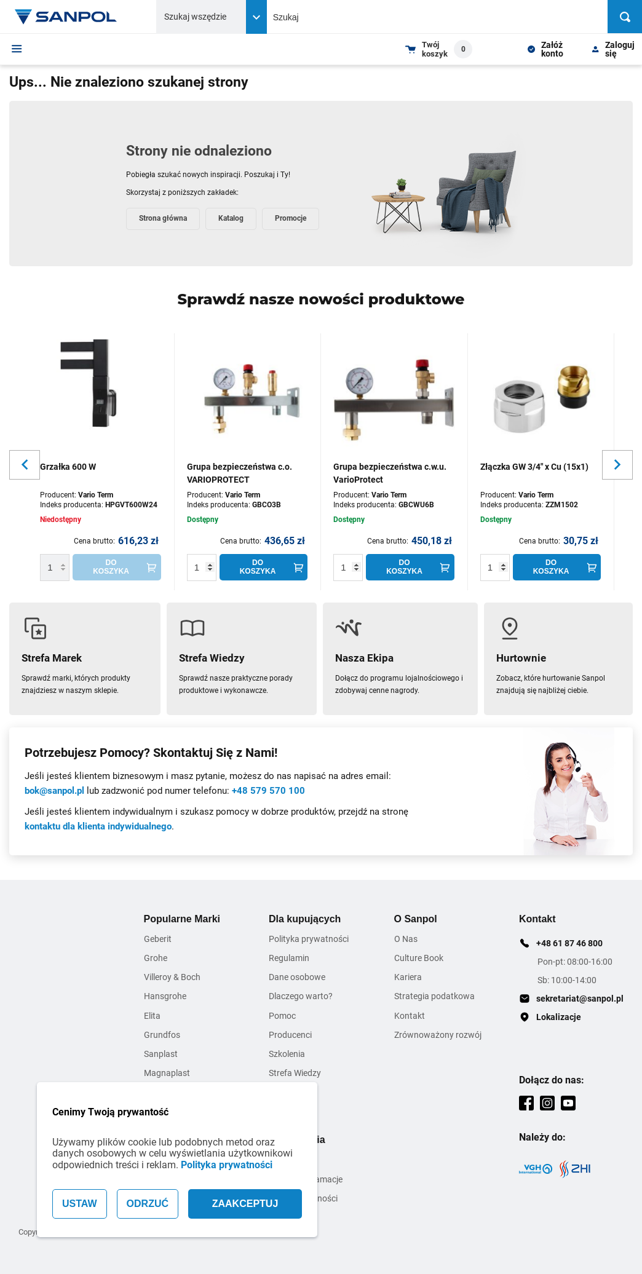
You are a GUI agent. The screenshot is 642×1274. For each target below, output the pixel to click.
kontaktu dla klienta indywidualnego (98, 826)
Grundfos (162, 1035)
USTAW (79, 1203)
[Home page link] (66, 16)
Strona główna (163, 218)
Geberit (158, 939)
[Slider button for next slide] (617, 465)
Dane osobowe (297, 977)
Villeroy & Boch (172, 977)
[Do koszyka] (117, 567)
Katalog (231, 218)
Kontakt (409, 1016)
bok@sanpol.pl (54, 790)
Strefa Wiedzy (295, 1073)
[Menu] (17, 48)
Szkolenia (287, 1054)
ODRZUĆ (147, 1203)
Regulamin (289, 958)
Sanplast (161, 1054)
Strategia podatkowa (434, 996)
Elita (152, 1016)
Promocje (290, 218)
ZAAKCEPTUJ (245, 1203)
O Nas (406, 939)
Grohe (155, 958)
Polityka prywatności (226, 1165)
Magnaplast (167, 1073)
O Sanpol (415, 919)
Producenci (290, 1035)
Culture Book (418, 958)
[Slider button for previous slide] (24, 465)
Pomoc (282, 1016)
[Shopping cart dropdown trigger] (438, 49)
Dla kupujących (305, 919)
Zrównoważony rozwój (438, 1035)
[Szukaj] (625, 16)
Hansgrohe (165, 996)
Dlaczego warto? (301, 996)
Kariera (408, 977)
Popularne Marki (182, 919)
